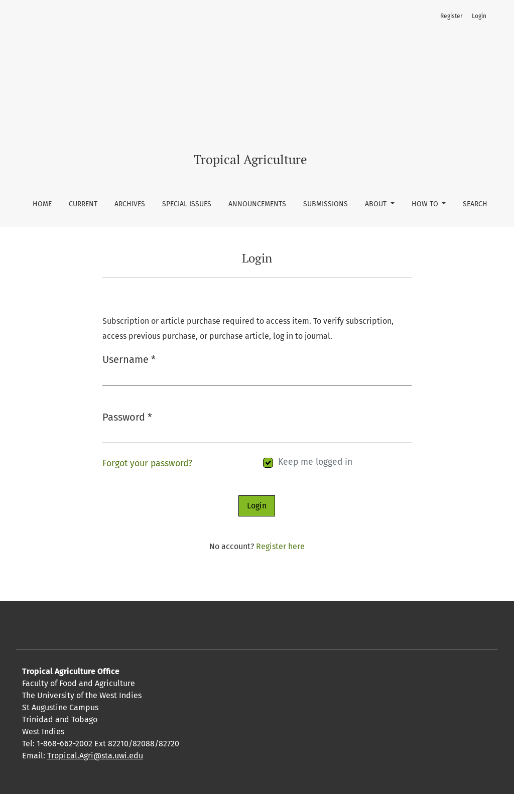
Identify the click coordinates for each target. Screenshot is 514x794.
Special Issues (186, 204)
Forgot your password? (147, 463)
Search (475, 204)
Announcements (257, 204)
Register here (280, 546)
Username (129, 358)
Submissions (325, 204)
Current (83, 204)
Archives (129, 204)
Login (479, 16)
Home (42, 204)
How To (426, 204)
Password (127, 416)
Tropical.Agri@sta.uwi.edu (95, 755)
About (377, 204)
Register (451, 16)
